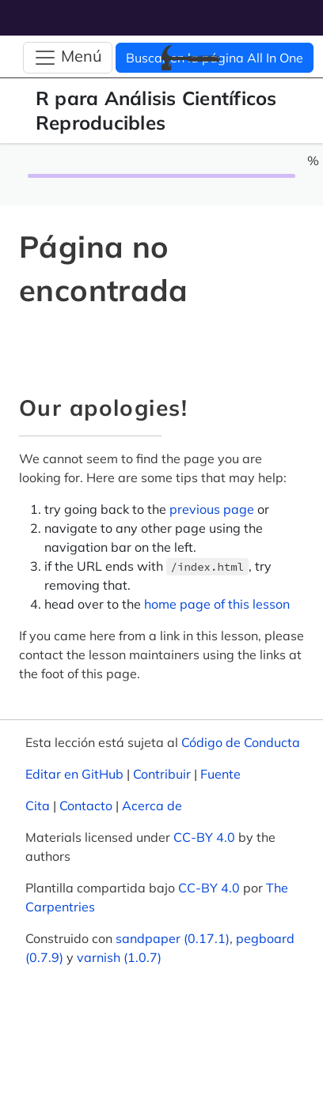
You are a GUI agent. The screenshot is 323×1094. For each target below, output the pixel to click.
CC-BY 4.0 (204, 837)
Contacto (85, 805)
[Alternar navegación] (67, 58)
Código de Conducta (240, 742)
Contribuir (162, 774)
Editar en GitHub (74, 774)
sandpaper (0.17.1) (173, 938)
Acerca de (152, 805)
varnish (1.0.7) (119, 957)
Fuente (220, 774)
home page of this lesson (217, 604)
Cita (37, 805)
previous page (211, 509)
